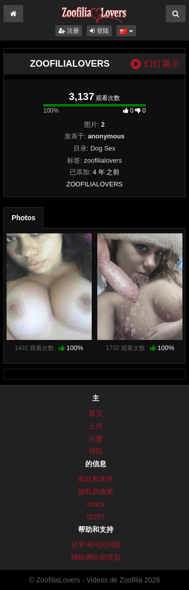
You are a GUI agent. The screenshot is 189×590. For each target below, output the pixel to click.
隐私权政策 (95, 491)
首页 (96, 413)
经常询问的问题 (95, 544)
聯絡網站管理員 (95, 557)
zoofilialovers (103, 160)
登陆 (99, 30)
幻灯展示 (155, 64)
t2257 (95, 517)
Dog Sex (102, 148)
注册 (68, 30)
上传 (96, 426)
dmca (95, 504)
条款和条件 (95, 479)
